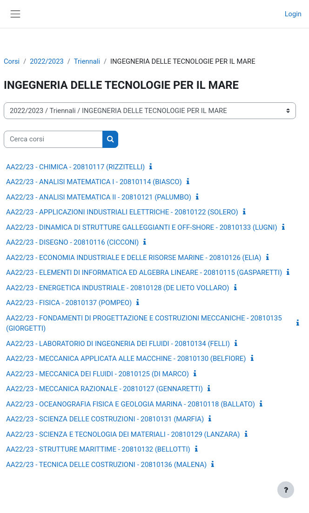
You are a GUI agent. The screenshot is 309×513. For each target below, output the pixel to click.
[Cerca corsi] (53, 139)
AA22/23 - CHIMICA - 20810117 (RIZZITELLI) (75, 167)
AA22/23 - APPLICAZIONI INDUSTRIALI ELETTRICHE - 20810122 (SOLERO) (122, 212)
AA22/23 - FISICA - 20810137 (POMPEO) (69, 303)
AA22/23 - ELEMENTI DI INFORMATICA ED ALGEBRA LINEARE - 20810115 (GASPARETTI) (144, 272)
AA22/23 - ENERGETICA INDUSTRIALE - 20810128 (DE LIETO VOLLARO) (117, 288)
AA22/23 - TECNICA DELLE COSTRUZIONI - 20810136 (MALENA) (106, 464)
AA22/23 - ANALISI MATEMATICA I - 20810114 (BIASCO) (94, 182)
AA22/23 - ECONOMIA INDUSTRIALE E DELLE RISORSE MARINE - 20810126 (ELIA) (134, 257)
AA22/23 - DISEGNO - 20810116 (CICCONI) (72, 242)
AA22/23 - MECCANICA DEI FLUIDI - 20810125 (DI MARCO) (97, 374)
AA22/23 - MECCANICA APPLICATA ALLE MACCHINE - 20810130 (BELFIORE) (126, 358)
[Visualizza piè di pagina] (285, 489)
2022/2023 (46, 61)
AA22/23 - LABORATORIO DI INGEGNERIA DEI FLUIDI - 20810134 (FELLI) (118, 344)
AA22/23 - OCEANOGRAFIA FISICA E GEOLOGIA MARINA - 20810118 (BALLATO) (130, 404)
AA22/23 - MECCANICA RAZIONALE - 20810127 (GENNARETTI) (104, 389)
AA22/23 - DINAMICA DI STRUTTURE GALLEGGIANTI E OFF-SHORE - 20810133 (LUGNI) (141, 227)
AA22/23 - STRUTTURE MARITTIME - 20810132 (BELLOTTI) (98, 449)
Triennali (87, 61)
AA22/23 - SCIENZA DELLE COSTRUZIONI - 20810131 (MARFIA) (105, 419)
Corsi (12, 61)
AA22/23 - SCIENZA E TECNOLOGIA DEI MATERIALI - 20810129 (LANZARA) (123, 434)
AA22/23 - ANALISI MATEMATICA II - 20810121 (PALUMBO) (98, 197)
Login (293, 14)
